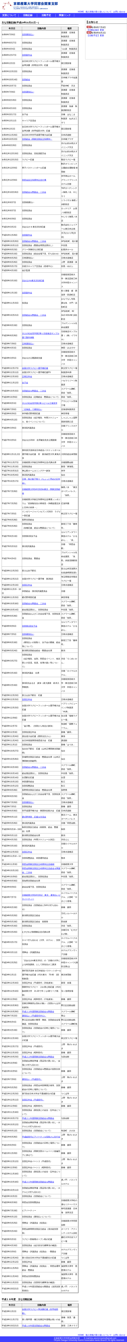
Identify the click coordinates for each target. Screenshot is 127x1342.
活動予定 (46, 15)
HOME (81, 12)
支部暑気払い (28, 34)
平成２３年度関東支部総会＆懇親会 (38, 1011)
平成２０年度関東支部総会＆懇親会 (38, 1182)
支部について (9, 15)
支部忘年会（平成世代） (33, 1100)
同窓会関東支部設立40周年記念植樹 (38, 864)
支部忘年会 (27, 585)
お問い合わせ (119, 12)
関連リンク (65, 15)
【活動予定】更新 (95, 35)
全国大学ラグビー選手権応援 (35, 368)
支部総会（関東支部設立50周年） (37, 139)
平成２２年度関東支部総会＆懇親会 (38, 1057)
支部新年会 (27, 55)
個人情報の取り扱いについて (99, 12)
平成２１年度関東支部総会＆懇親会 (38, 1118)
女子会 (25, 382)
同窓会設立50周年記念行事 (34, 180)
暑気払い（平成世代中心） (34, 1016)
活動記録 (27, 15)
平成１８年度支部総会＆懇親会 (36, 1325)
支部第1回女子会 (29, 626)
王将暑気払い (28, 343)
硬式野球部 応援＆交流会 (34, 817)
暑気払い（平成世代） (32, 1079)
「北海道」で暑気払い (32, 409)
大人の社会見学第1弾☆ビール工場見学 (39, 403)
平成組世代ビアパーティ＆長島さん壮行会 (41, 1137)
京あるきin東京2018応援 (33, 280)
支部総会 (26, 79)
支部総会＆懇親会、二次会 (34, 192)
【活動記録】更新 (95, 30)
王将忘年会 (27, 376)
